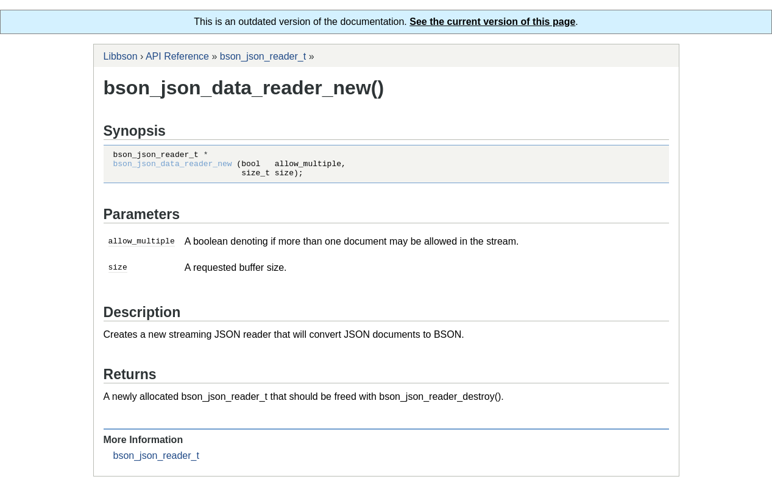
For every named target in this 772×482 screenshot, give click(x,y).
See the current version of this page (492, 21)
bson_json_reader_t (263, 56)
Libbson (121, 56)
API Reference (177, 56)
